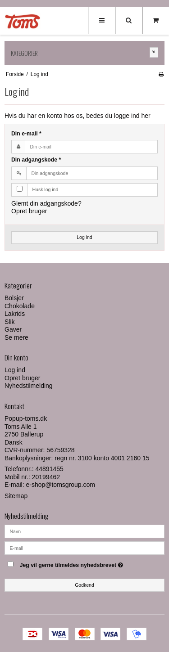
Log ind (84, 237)
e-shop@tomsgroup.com (60, 484)
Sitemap (16, 495)
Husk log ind (45, 189)
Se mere (16, 337)
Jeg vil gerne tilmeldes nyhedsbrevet (79, 563)
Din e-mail (26, 133)
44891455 (50, 468)
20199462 (46, 477)
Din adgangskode (36, 160)
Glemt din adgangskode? (46, 203)
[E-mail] (84, 547)
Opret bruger (29, 211)
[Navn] (84, 531)
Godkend (84, 585)
